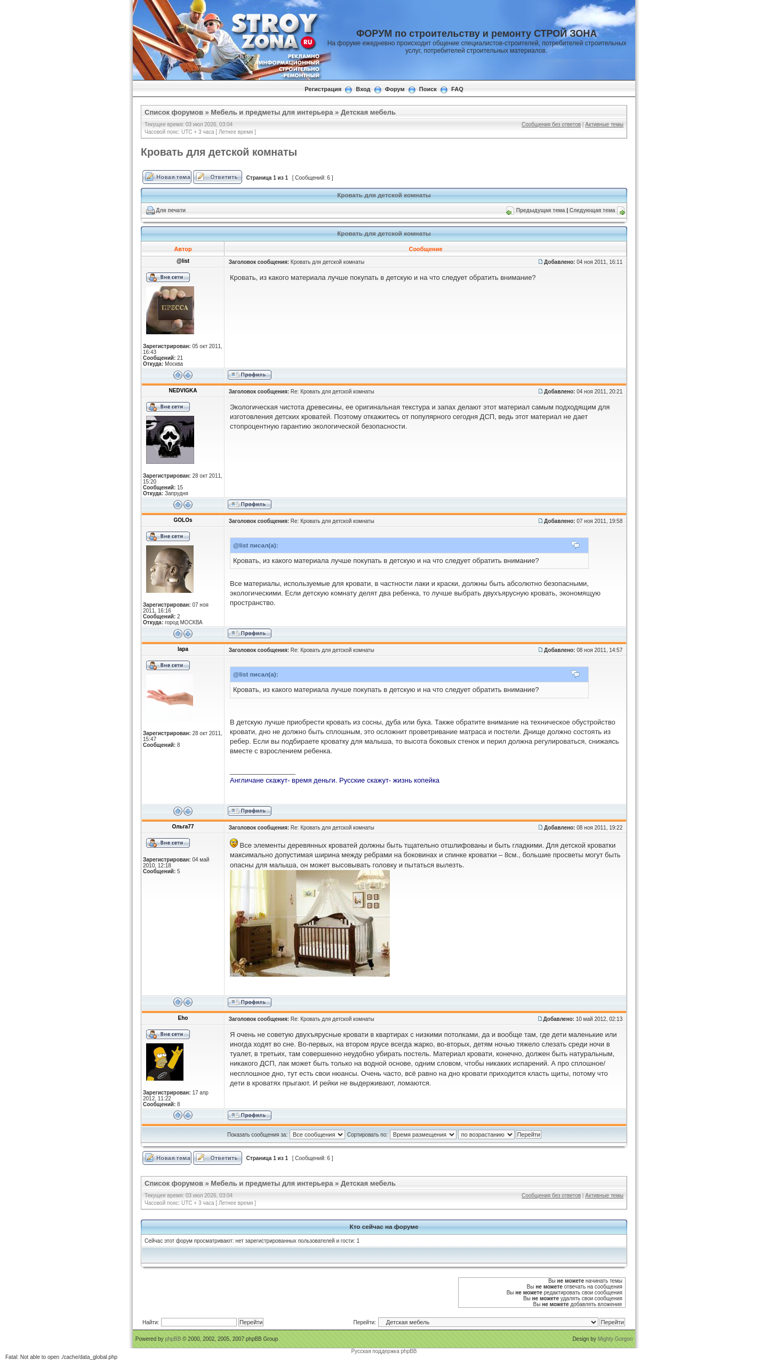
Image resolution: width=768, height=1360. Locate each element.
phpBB (173, 1339)
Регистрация (323, 89)
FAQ (457, 89)
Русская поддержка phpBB (384, 1351)
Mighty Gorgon (615, 1339)
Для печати (171, 210)
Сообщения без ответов (551, 124)
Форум (395, 89)
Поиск (428, 89)
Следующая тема (592, 210)
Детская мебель (368, 112)
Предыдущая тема (540, 210)
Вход (363, 89)
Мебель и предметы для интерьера (272, 112)
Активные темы (604, 124)
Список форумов (174, 112)
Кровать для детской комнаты (219, 152)
